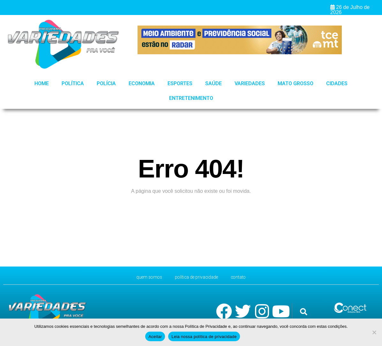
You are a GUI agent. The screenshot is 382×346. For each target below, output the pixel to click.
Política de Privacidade (197, 277)
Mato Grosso (295, 83)
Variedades (250, 83)
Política (73, 83)
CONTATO (244, 277)
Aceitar (155, 336)
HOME (41, 83)
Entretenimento (191, 98)
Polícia (106, 83)
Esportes (180, 83)
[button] (303, 311)
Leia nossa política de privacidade (203, 336)
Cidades (337, 83)
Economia (142, 83)
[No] (374, 332)
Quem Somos (144, 277)
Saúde (213, 83)
